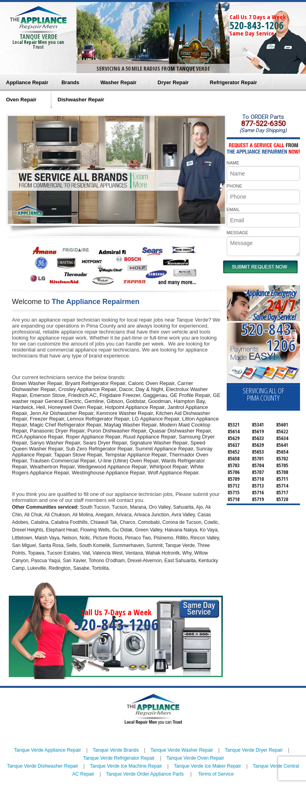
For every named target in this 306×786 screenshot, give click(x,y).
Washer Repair (118, 82)
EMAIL (233, 209)
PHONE (234, 186)
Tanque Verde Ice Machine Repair (126, 766)
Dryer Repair (173, 82)
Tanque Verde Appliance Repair (47, 750)
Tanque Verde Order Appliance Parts (145, 774)
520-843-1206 (257, 25)
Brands (70, 82)
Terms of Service (215, 774)
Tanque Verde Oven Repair (195, 758)
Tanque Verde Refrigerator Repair (119, 758)
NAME (233, 162)
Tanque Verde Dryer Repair (253, 750)
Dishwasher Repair (81, 100)
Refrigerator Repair (233, 82)
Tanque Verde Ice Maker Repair (207, 766)
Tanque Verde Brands (116, 750)
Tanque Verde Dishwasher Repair (42, 766)
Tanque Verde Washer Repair (182, 750)
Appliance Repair (27, 82)
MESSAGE (237, 232)
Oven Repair (21, 100)
